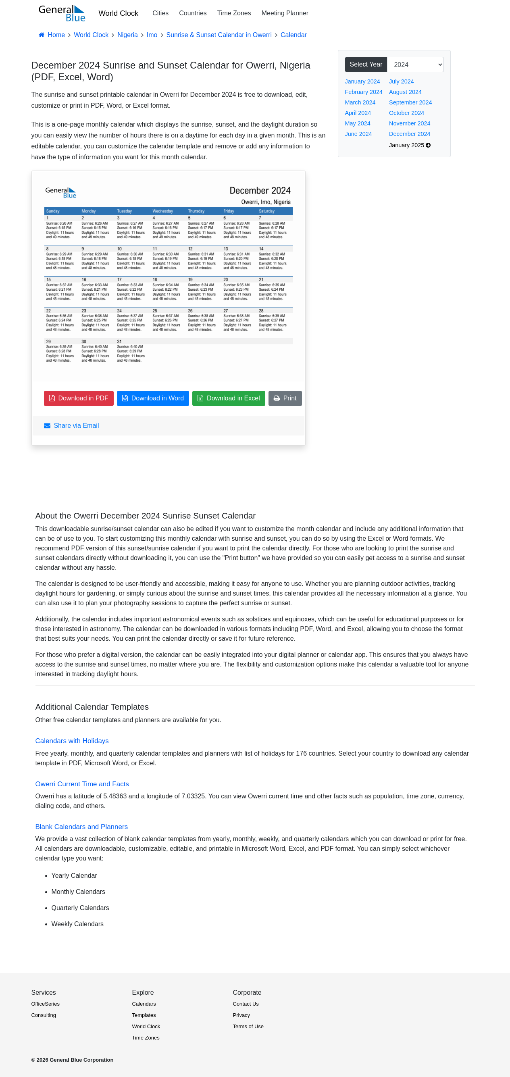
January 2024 (362, 81)
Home (51, 34)
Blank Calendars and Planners (81, 827)
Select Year (366, 64)
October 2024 (406, 113)
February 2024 (364, 92)
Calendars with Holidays (72, 741)
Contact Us (246, 1004)
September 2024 (410, 102)
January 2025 (410, 145)
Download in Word (153, 398)
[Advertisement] (398, 301)
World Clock (119, 13)
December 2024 (409, 134)
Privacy (241, 1015)
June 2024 (358, 134)
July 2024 (401, 81)
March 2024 (360, 102)
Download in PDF (78, 398)
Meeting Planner (285, 13)
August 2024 (405, 92)
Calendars (144, 1004)
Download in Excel (229, 398)
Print (285, 398)
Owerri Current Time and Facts (82, 784)
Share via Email (71, 425)
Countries (192, 13)
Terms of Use (248, 1026)
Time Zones (234, 13)
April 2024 (358, 113)
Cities (160, 13)
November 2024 (409, 123)
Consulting (43, 1015)
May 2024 (358, 123)
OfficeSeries (45, 1004)
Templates (144, 1015)
